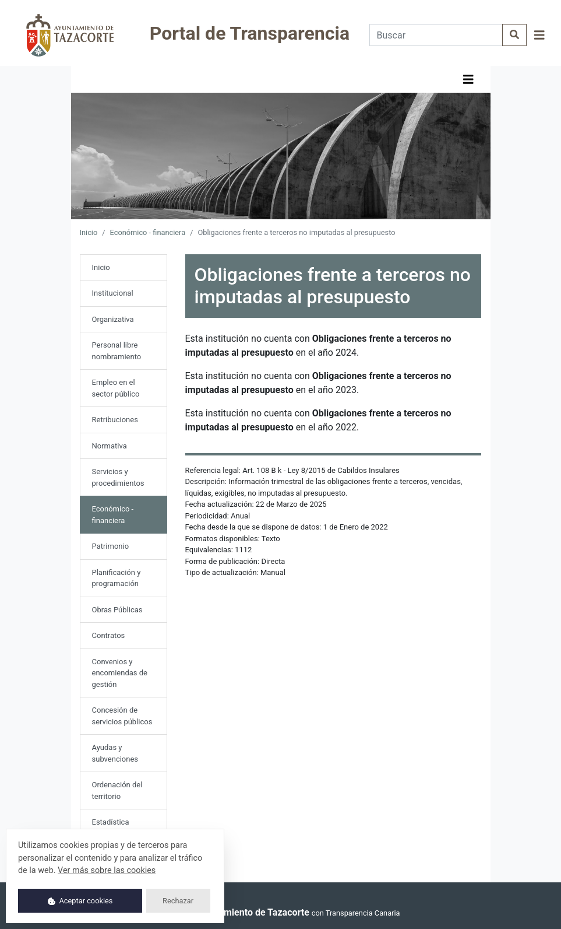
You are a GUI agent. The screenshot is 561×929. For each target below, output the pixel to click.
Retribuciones (115, 419)
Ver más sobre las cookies (107, 870)
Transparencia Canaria (363, 913)
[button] (539, 36)
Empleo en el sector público (116, 388)
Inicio (89, 232)
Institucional (112, 293)
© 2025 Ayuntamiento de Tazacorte (235, 912)
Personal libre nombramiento (117, 351)
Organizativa (113, 319)
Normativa (109, 445)
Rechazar (178, 900)
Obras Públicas (117, 609)
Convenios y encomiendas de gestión (120, 673)
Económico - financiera (148, 232)
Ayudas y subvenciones (115, 753)
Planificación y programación (116, 578)
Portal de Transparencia (250, 33)
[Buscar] (436, 35)
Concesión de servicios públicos (122, 716)
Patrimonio (110, 546)
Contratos (108, 635)
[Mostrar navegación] (539, 35)
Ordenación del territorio (117, 790)
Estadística (110, 822)
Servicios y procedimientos (118, 477)
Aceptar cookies (80, 900)
